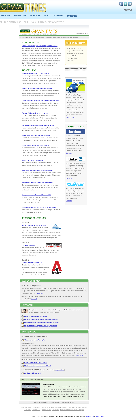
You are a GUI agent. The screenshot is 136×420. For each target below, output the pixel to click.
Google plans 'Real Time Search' (35, 362)
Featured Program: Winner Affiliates (67, 37)
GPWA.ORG (58, 15)
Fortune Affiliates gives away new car (35, 113)
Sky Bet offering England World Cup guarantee (40, 326)
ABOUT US (128, 10)
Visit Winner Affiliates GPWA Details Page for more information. (63, 396)
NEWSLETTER (20, 15)
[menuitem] (6, 15)
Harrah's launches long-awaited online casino (38, 125)
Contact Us (55, 410)
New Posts (44, 402)
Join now (69, 153)
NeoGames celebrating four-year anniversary (37, 182)
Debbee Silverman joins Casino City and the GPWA (40, 46)
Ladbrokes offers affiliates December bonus (37, 170)
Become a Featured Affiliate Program (72, 410)
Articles (52, 402)
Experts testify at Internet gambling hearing (37, 88)
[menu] (68, 16)
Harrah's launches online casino (35, 316)
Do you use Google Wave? (36, 37)
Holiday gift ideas (51, 37)
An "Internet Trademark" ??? (34, 373)
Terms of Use (36, 410)
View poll (40, 293)
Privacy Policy (46, 410)
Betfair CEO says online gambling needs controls (41, 322)
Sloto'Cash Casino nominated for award (36, 135)
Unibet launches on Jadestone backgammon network (40, 100)
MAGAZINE (5, 15)
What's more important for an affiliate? (37, 366)
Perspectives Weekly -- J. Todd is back (35, 145)
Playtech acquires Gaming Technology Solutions (41, 319)
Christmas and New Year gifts (34, 340)
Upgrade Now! (59, 370)
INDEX (46, 15)
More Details (70, 117)
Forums (37, 402)
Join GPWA (70, 402)
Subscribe (27, 410)
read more (79, 355)
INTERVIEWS (35, 15)
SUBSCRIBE (72, 16)
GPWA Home (60, 402)
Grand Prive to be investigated (32, 160)
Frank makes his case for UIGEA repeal (35, 73)
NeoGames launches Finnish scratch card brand (39, 207)
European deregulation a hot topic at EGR (36, 195)
